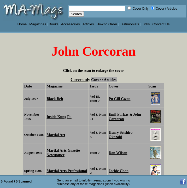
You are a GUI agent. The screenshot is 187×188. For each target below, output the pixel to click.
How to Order (106, 24)
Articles (88, 24)
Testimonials (129, 24)
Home (22, 24)
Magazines (37, 24)
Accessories (70, 24)
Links (146, 24)
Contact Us (161, 24)
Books (54, 24)
